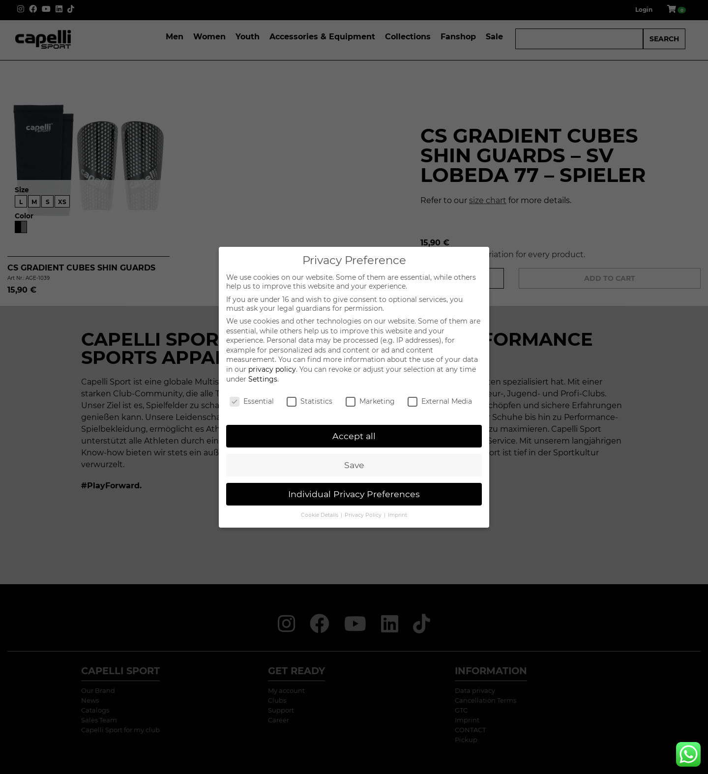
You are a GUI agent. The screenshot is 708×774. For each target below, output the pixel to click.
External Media (440, 401)
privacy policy (272, 369)
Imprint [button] (397, 515)
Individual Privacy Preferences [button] (354, 494)
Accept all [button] (354, 436)
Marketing (370, 401)
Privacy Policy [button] (364, 515)
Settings (262, 379)
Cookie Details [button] (320, 515)
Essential (252, 401)
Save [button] (354, 465)
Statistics (309, 401)
